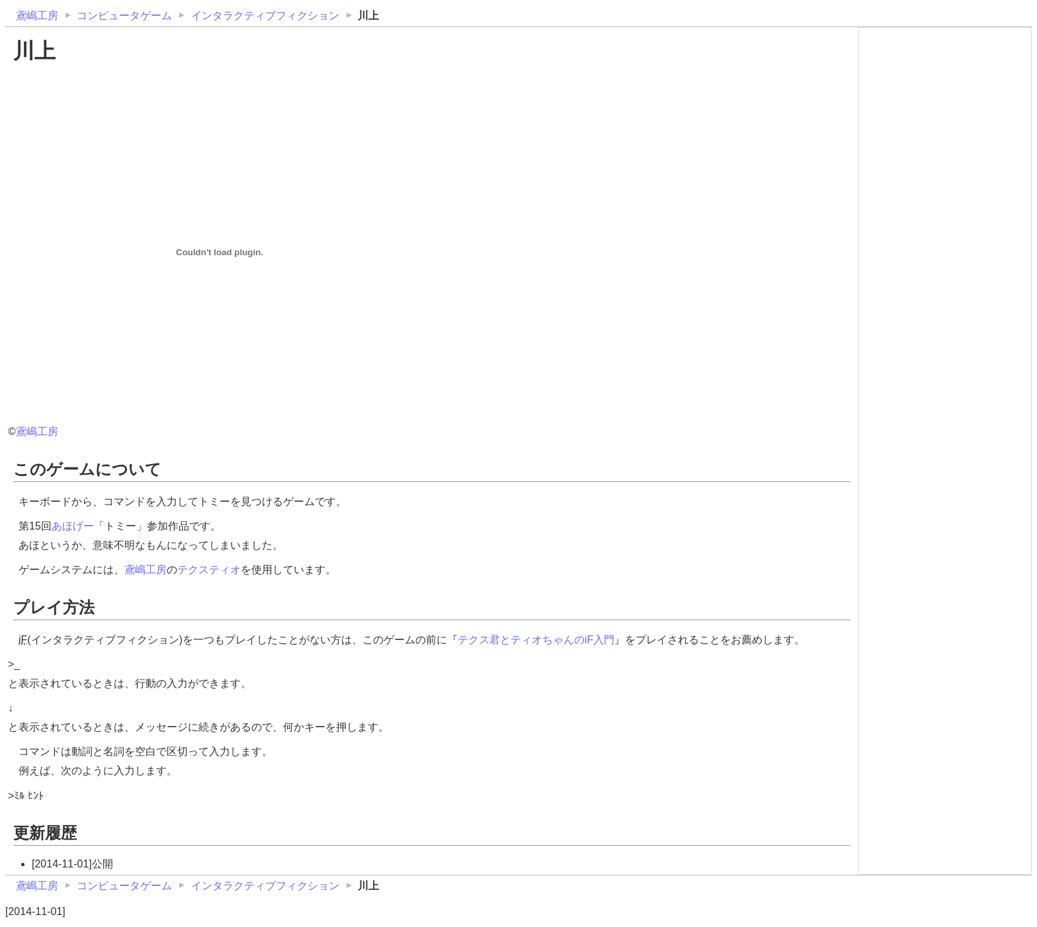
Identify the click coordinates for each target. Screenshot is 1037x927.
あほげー (73, 526)
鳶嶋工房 (37, 15)
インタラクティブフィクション (265, 15)
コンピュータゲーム (124, 15)
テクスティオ (209, 569)
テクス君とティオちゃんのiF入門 (536, 639)
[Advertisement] (945, 113)
